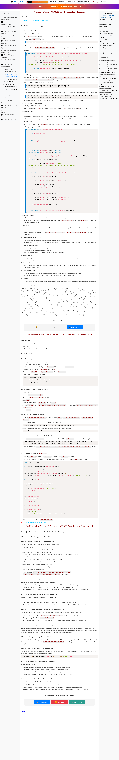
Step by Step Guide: (104, 31)
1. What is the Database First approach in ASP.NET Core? (108, 56)
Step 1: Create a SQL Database (106, 33)
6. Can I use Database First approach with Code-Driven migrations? (107, 79)
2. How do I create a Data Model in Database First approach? (107, 61)
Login (23, 706)
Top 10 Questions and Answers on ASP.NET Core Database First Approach (108, 52)
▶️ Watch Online (59, 697)
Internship (71, 1)
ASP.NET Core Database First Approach (108, 19)
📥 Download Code (42, 697)
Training (53, 1)
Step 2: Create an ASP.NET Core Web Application (108, 36)
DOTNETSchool (17, 2)
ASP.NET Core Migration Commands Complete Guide (10, 85)
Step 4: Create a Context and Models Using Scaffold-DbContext (107, 44)
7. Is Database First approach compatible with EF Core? (106, 83)
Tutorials (62, 1)
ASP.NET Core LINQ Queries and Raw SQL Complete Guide (11, 90)
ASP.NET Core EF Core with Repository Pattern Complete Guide (10, 95)
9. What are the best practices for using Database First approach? (108, 91)
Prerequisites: (102, 29)
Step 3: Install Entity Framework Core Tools (108, 40)
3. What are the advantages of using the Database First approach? (108, 65)
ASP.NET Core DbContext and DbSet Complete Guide (11, 80)
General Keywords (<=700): (105, 24)
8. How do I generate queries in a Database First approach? (106, 87)
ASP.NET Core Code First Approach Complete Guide (10, 70)
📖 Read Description (77, 697)
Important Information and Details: (107, 22)
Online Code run (103, 26)
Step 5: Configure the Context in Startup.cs (106, 48)
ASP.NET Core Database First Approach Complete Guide (11, 75)
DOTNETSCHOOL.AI (83, 1)
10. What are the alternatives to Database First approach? (106, 95)
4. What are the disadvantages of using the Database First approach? (108, 69)
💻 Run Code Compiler (75, 326)
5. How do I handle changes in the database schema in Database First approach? (107, 74)
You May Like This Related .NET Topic (108, 98)
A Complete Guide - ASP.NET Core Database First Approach (107, 16)
